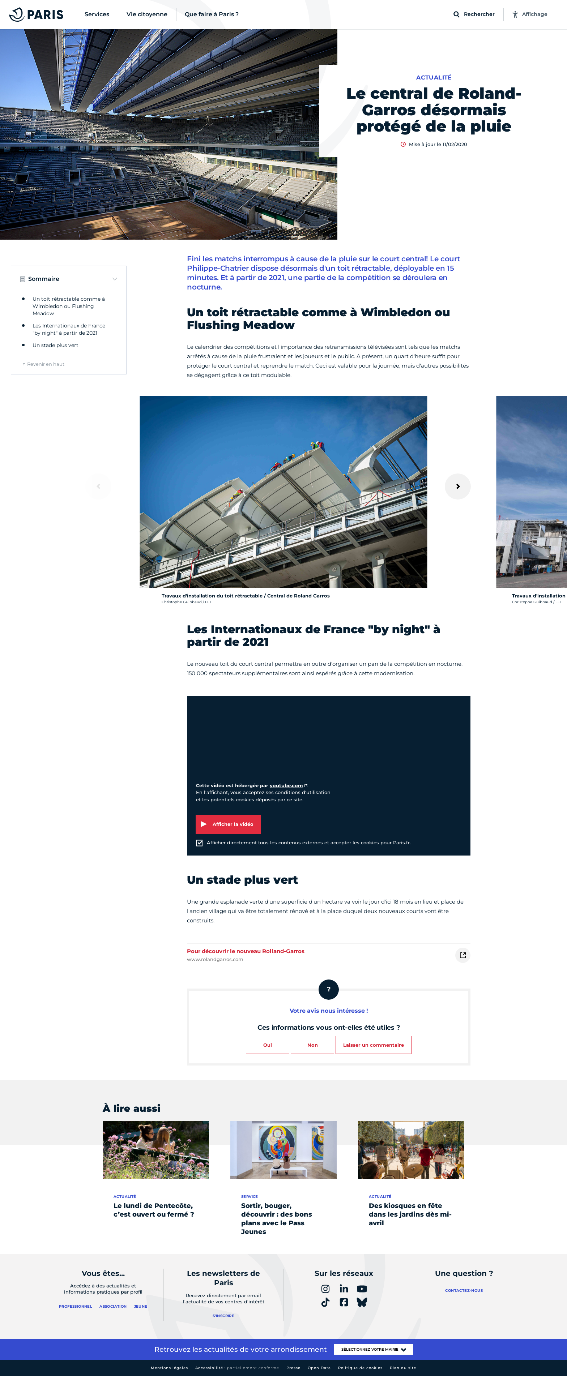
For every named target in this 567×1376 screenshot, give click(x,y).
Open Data (319, 1368)
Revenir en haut (45, 364)
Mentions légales (169, 1368)
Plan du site (403, 1368)
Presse (293, 1368)
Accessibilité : (237, 1368)
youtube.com (286, 785)
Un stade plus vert (55, 345)
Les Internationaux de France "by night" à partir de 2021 (69, 329)
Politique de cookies (360, 1368)
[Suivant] (458, 486)
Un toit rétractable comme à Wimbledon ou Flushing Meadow (69, 306)
